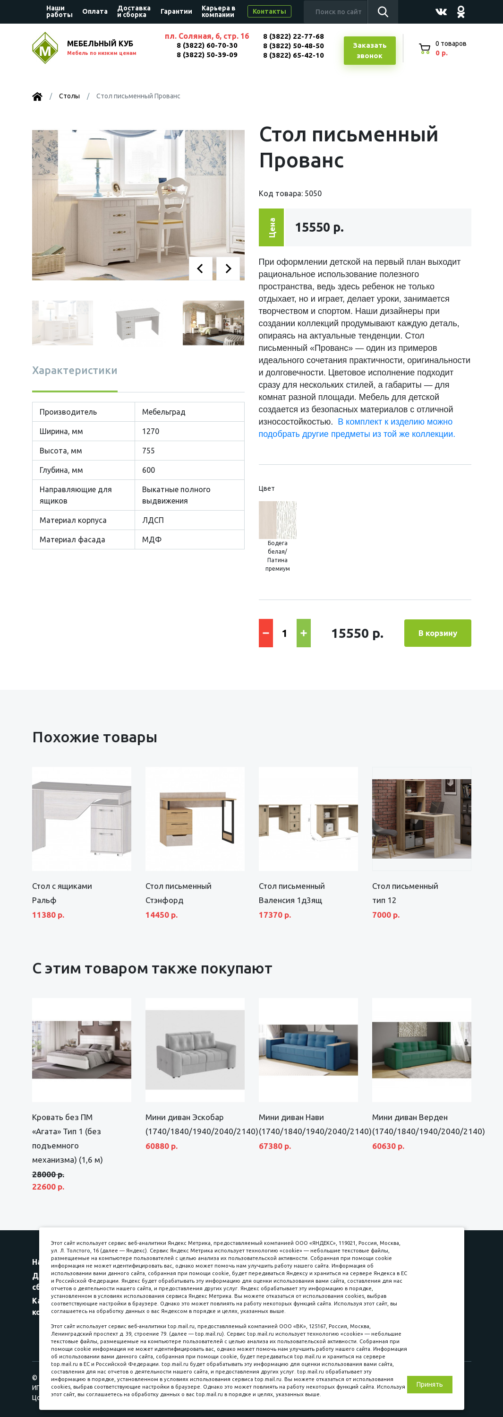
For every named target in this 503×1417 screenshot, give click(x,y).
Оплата (95, 11)
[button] (201, 268)
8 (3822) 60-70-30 (207, 45)
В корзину (437, 632)
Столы (69, 96)
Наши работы (59, 11)
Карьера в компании (219, 11)
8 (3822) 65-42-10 (293, 55)
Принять (430, 1384)
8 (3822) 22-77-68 (293, 36)
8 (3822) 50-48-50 (293, 46)
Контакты (269, 11)
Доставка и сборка (134, 11)
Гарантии (176, 11)
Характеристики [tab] (75, 370)
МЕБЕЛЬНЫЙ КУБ (111, 48)
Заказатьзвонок (370, 50)
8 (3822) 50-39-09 (207, 55)
